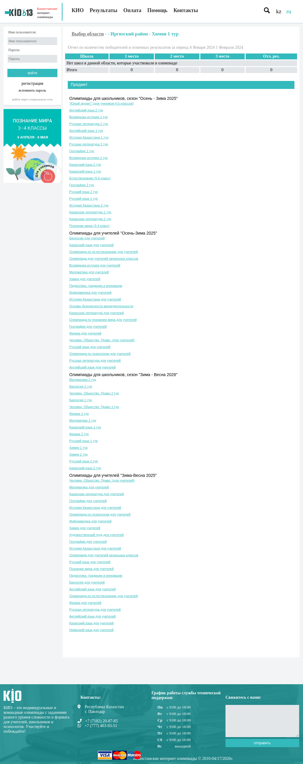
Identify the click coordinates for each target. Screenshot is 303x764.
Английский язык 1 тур (86, 130)
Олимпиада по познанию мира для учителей (103, 319)
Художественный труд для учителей (96, 535)
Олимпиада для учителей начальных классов (103, 258)
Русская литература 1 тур (88, 144)
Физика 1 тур (79, 413)
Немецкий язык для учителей (91, 630)
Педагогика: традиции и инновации (95, 285)
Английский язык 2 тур (86, 110)
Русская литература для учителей (95, 360)
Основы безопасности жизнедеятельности (101, 306)
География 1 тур (81, 151)
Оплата (132, 10)
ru (288, 11)
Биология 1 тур (80, 400)
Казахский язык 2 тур (85, 164)
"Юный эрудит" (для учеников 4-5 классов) (101, 103)
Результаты (103, 10)
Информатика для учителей (90, 292)
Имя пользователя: (22, 32)
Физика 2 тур (79, 434)
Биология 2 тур (80, 386)
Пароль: (14, 50)
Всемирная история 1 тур (88, 117)
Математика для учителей (89, 272)
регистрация (32, 83)
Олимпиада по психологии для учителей (99, 353)
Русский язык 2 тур (83, 192)
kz (278, 11)
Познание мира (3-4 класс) (89, 225)
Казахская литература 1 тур (90, 212)
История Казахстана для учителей (95, 299)
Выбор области (88, 33)
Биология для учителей (87, 238)
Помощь (157, 10)
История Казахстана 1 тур (88, 137)
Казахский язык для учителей (91, 245)
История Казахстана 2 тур (88, 205)
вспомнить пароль (32, 90)
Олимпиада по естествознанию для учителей (103, 251)
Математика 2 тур (82, 379)
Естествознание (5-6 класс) (89, 178)
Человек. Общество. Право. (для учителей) (102, 340)
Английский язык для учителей (92, 367)
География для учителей (88, 326)
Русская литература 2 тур (88, 124)
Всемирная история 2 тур (88, 158)
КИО (78, 10)
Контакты (185, 10)
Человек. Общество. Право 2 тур (94, 393)
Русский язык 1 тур (83, 198)
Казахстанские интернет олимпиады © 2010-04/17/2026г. (183, 758)
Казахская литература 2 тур (90, 219)
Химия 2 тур (78, 454)
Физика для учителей (85, 333)
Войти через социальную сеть (32, 99)
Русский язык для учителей (89, 347)
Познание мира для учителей (91, 568)
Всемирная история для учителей (94, 265)
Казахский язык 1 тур (85, 171)
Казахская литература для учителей (96, 313)
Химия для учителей (84, 279)
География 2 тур (81, 185)
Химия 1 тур (78, 447)
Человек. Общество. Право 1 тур (94, 407)
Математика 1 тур (82, 420)
